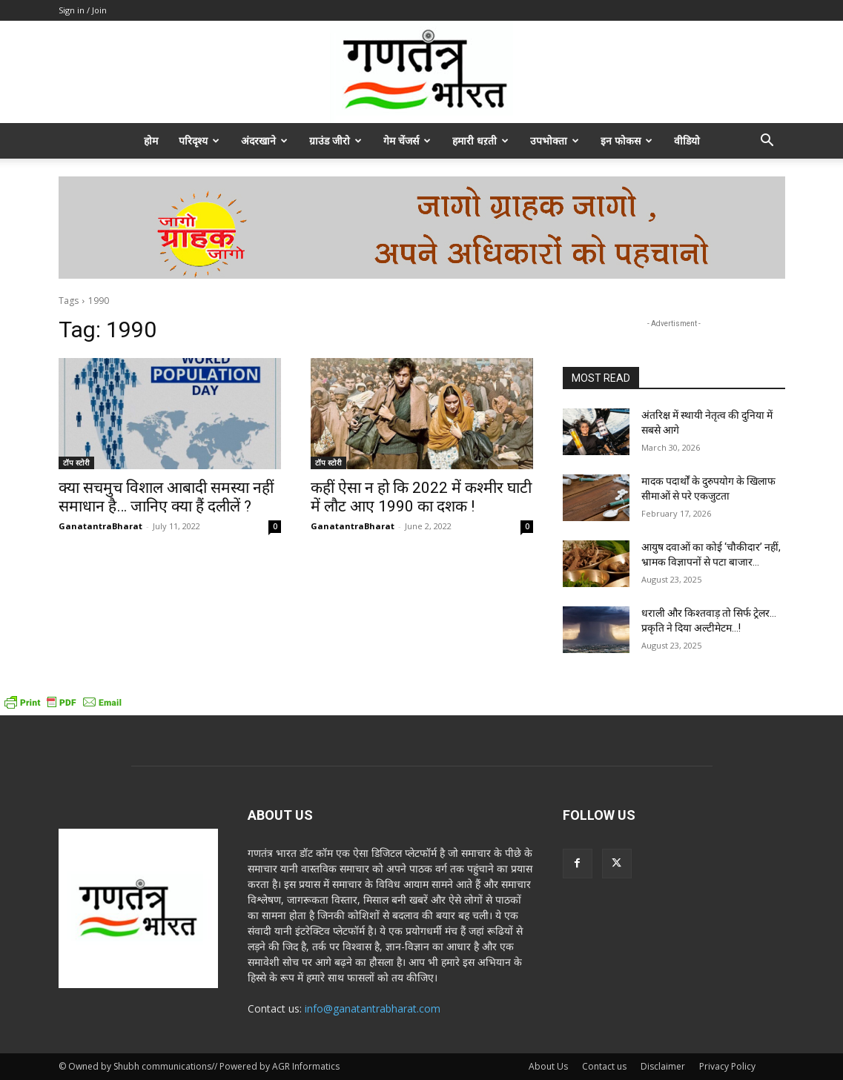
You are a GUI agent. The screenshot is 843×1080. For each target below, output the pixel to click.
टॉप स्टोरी (76, 462)
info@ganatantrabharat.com (372, 1008)
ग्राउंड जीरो (335, 140)
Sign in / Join (83, 10)
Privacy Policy (727, 1066)
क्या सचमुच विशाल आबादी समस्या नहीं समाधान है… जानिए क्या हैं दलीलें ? (166, 497)
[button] (767, 142)
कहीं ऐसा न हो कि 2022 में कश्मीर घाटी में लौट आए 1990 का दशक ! (421, 497)
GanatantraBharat (100, 525)
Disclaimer (663, 1066)
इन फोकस (626, 140)
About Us (548, 1066)
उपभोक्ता (554, 140)
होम (151, 140)
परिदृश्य (199, 140)
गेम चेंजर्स (407, 140)
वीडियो (687, 140)
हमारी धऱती (480, 140)
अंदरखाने (264, 140)
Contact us (604, 1066)
